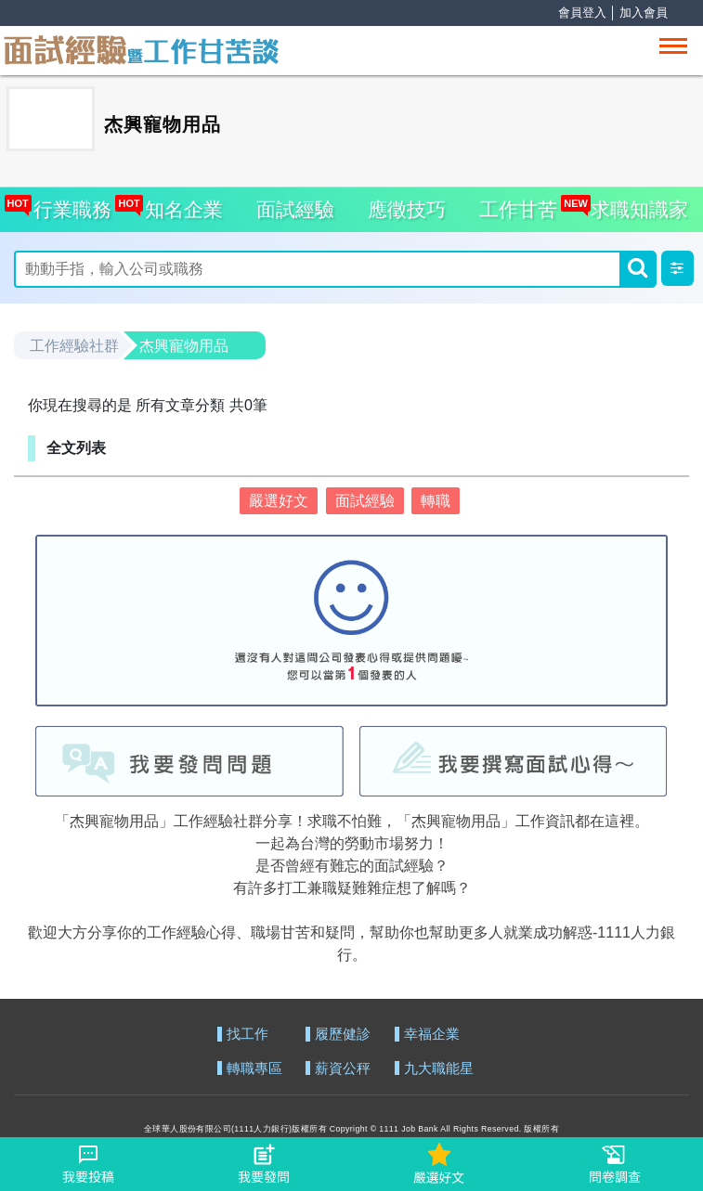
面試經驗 (295, 209)
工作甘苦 (518, 209)
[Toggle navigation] (673, 46)
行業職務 (68, 204)
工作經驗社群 (74, 346)
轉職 (435, 501)
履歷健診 (343, 1035)
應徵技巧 (407, 209)
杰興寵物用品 (183, 346)
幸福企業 (432, 1035)
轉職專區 (254, 1069)
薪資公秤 (343, 1069)
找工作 (247, 1035)
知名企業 (179, 204)
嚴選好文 (278, 501)
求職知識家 (634, 204)
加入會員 (643, 12)
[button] (677, 268)
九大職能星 (439, 1069)
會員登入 (582, 12)
